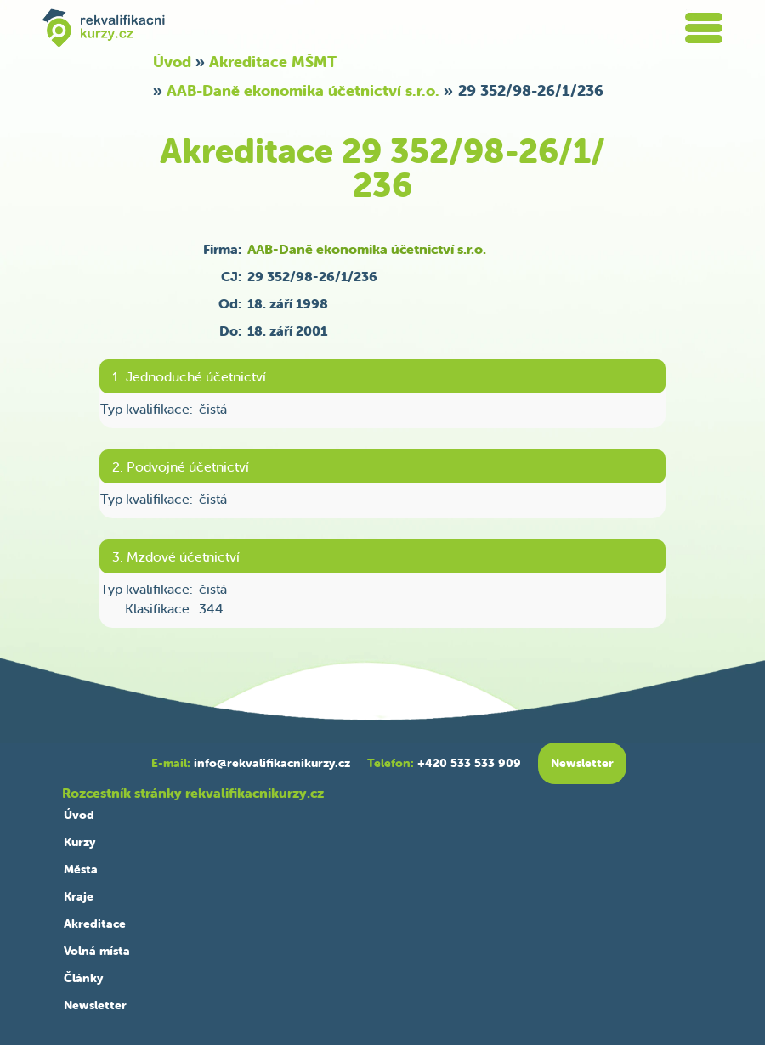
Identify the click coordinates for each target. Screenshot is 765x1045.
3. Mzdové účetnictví (176, 556)
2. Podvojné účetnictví (180, 466)
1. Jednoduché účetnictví (189, 376)
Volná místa (97, 950)
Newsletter (95, 1005)
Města (81, 869)
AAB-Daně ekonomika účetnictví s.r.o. (303, 90)
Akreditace (95, 923)
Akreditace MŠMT (273, 61)
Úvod (172, 61)
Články (83, 978)
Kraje (79, 896)
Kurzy (79, 842)
